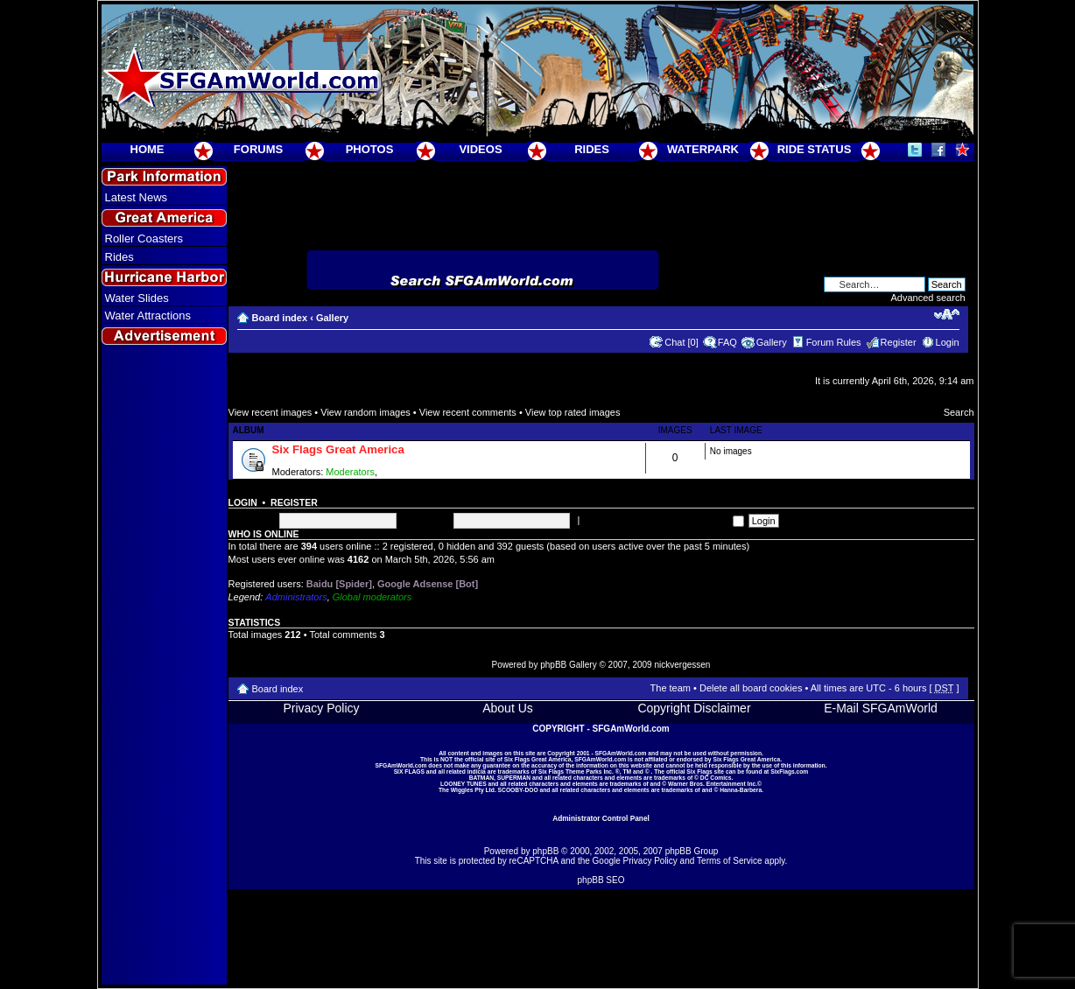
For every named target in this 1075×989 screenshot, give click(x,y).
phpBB (545, 851)
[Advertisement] (163, 666)
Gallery (332, 317)
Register (899, 342)
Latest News (136, 197)
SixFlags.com (789, 771)
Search (959, 412)
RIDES (591, 149)
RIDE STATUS (814, 149)
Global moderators (372, 597)
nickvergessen (682, 665)
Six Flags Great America (338, 449)
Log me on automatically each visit (662, 520)
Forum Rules (833, 342)
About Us (507, 708)
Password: (426, 520)
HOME (147, 149)
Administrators (296, 597)
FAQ (727, 342)
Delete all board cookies (750, 688)
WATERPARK (703, 149)
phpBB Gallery (568, 665)
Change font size (946, 314)
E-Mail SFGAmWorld (881, 708)
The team (670, 688)
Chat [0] (681, 342)
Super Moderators (418, 471)
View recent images (270, 412)
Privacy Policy (321, 708)
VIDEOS (480, 149)
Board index (280, 317)
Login (947, 342)
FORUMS (258, 149)
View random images (365, 412)
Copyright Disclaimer (693, 708)
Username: (252, 520)
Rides (119, 256)
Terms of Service (729, 861)
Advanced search (928, 297)
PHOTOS (370, 149)
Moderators (350, 471)
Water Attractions (148, 315)
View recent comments (467, 412)
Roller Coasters (144, 238)
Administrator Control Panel (601, 818)
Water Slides (137, 298)
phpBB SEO (601, 880)
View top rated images (573, 412)
